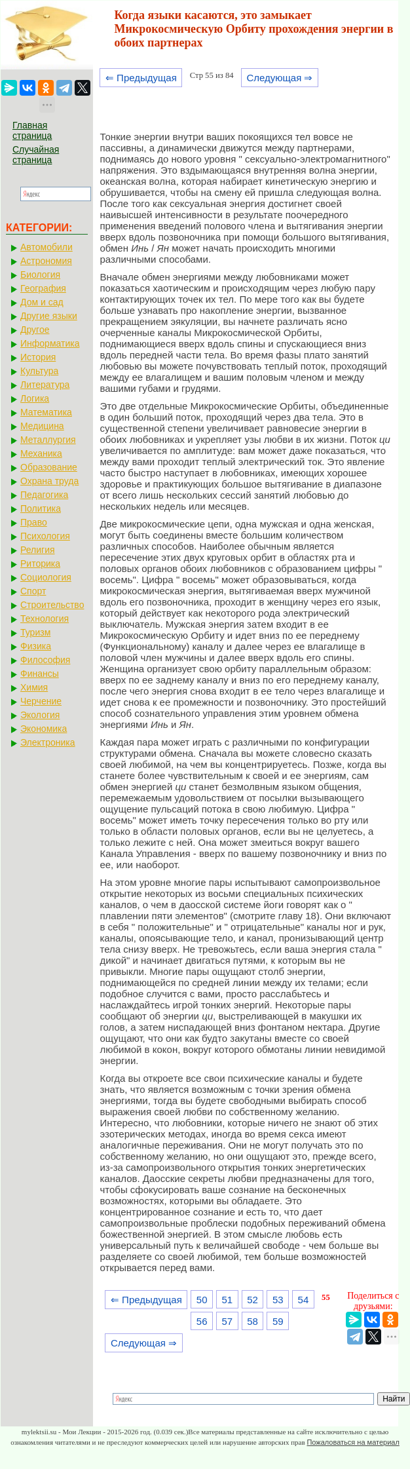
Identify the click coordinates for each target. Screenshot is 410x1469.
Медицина (42, 426)
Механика (41, 453)
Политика (40, 508)
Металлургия (48, 439)
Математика (46, 412)
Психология (45, 536)
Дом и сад (42, 302)
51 (227, 1299)
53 (278, 1299)
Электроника (47, 742)
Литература (44, 384)
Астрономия (46, 261)
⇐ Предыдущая (141, 77)
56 (202, 1321)
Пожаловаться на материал (353, 1442)
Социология (45, 577)
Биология (40, 274)
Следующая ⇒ (279, 77)
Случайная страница (35, 154)
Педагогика (44, 494)
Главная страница (32, 130)
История (38, 357)
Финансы (39, 673)
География (43, 288)
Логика (34, 398)
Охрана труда (49, 481)
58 (252, 1321)
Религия (37, 549)
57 (227, 1321)
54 (303, 1299)
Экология (40, 715)
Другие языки (48, 316)
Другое (34, 329)
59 (278, 1321)
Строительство (52, 605)
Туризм (35, 632)
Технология (44, 618)
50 (202, 1299)
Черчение (41, 701)
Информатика (49, 343)
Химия (34, 687)
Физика (35, 646)
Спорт (33, 591)
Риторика (40, 563)
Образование (48, 467)
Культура (39, 371)
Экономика (43, 728)
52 (252, 1299)
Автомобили (46, 247)
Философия (45, 660)
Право (33, 522)
